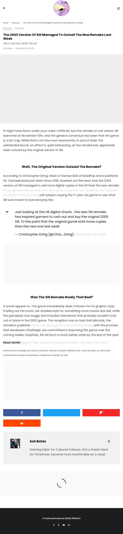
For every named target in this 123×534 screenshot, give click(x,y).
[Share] (22, 412)
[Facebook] (54, 525)
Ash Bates (8, 48)
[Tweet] (61, 412)
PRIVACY (76, 518)
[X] (58, 525)
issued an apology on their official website (62, 325)
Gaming (7, 28)
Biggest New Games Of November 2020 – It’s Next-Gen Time (64, 343)
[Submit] (22, 423)
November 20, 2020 (90, 234)
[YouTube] (63, 525)
